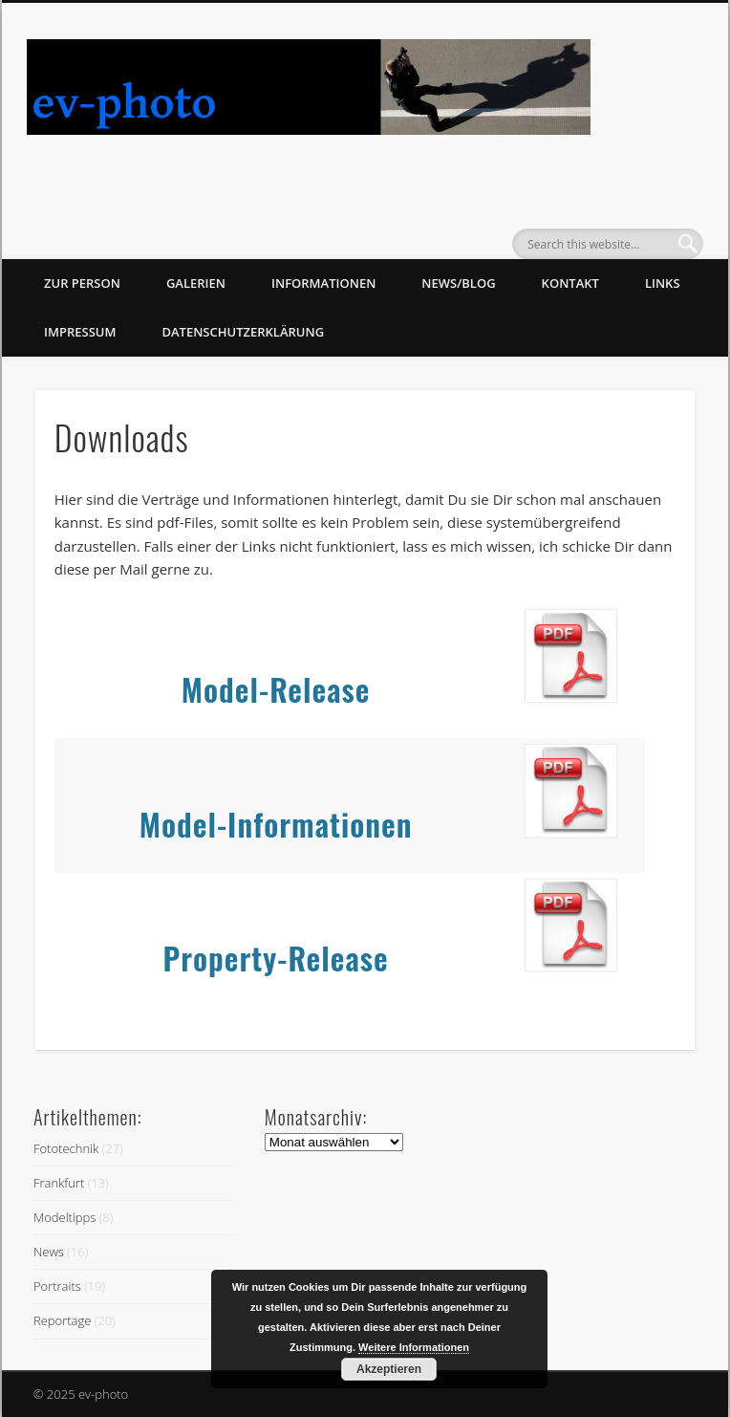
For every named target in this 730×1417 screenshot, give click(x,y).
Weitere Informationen (413, 1347)
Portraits (57, 1286)
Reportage (62, 1320)
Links (662, 283)
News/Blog (458, 283)
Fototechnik (65, 1148)
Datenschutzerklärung (242, 331)
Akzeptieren (388, 1369)
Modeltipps (64, 1217)
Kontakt (570, 283)
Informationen (323, 283)
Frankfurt (58, 1182)
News (48, 1251)
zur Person (82, 283)
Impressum (80, 331)
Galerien (195, 283)
